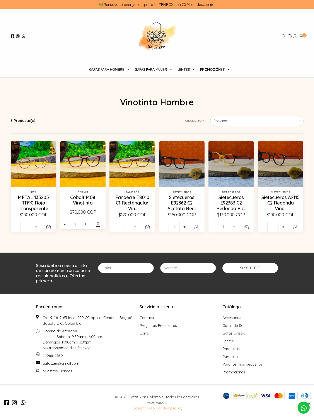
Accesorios (231, 317)
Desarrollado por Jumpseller (156, 408)
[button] (289, 36)
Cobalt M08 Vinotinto (83, 200)
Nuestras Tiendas (57, 371)
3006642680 (53, 355)
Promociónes (212, 69)
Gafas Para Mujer (151, 69)
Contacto (147, 317)
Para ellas (230, 356)
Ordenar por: (194, 120)
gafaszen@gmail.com (61, 363)
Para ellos (231, 348)
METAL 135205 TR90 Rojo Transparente (33, 202)
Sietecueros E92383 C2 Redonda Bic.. (231, 202)
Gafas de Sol (233, 325)
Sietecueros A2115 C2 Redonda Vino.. (280, 202)
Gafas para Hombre (106, 69)
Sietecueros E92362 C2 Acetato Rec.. (181, 202)
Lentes (183, 69)
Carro (144, 333)
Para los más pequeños (242, 364)
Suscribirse (250, 268)
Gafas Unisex (233, 333)
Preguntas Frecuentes (158, 325)
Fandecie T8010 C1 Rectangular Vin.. (132, 202)
